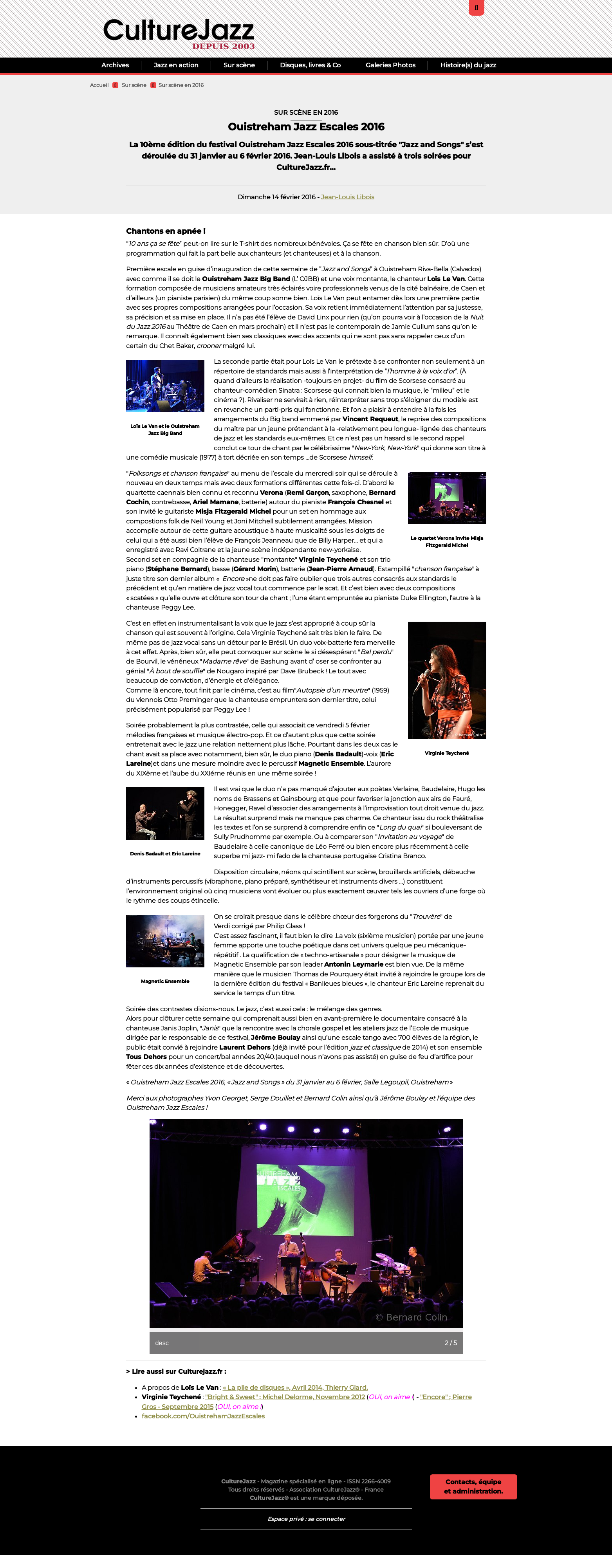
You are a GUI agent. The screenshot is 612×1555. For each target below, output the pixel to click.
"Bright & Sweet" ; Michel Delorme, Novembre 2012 (285, 1397)
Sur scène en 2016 (181, 85)
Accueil (99, 85)
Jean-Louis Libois (347, 197)
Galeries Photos (390, 65)
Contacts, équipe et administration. (473, 1486)
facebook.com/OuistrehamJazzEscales (203, 1416)
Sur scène (239, 65)
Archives (115, 65)
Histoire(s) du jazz (468, 65)
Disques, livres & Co (310, 65)
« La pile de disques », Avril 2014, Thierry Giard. (295, 1387)
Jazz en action (176, 65)
